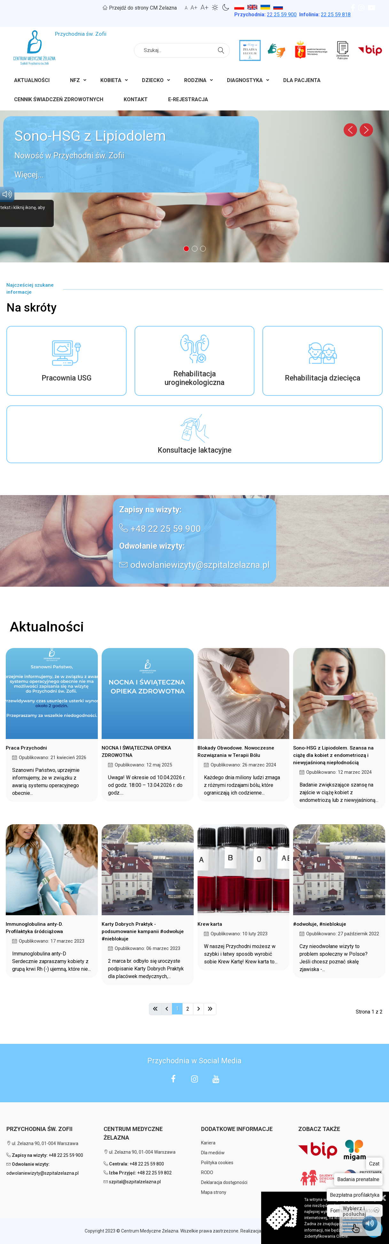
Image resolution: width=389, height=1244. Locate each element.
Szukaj (222, 50)
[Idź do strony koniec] (210, 1009)
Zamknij (382, 1198)
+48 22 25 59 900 (165, 529)
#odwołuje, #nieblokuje (319, 924)
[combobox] (182, 50)
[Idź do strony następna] (198, 1009)
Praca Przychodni (26, 748)
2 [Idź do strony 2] (187, 1009)
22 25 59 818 (336, 14)
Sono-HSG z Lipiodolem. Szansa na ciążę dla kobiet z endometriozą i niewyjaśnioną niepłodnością (333, 755)
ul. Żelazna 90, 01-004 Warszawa (42, 1143)
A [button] (186, 8)
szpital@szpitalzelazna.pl (135, 1181)
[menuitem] (32, 81)
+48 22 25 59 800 (146, 1163)
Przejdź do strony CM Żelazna (140, 8)
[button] (131, 154)
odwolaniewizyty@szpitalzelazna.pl (200, 565)
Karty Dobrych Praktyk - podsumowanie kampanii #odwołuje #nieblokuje (143, 931)
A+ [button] (194, 7)
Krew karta (210, 924)
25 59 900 (282, 14)
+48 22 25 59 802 (154, 1172)
